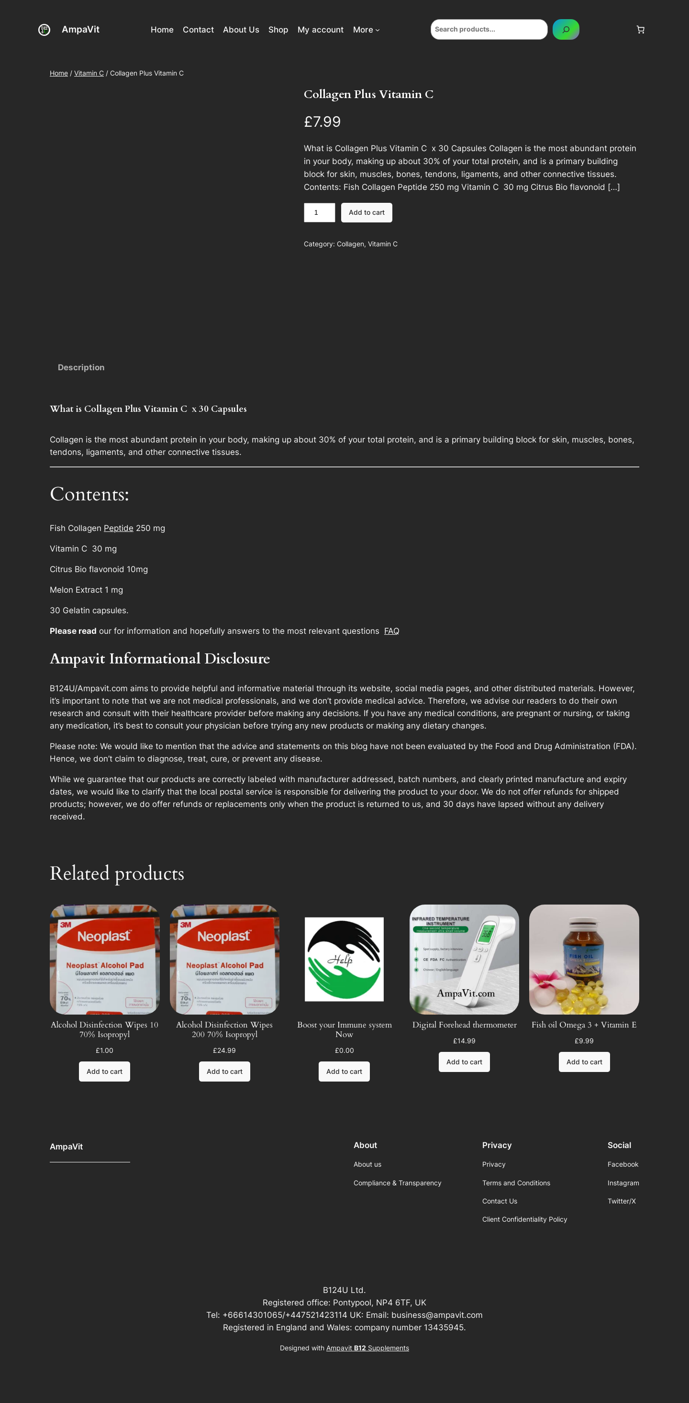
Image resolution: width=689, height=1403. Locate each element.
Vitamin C (89, 73)
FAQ (392, 631)
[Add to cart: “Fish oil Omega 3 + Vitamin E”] (584, 1062)
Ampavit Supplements (367, 1348)
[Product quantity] (319, 213)
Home (59, 73)
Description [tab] (81, 367)
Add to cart (367, 212)
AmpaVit (81, 29)
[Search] (566, 29)
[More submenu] (377, 29)
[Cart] (641, 30)
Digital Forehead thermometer (464, 1025)
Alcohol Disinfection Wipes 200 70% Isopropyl (224, 1029)
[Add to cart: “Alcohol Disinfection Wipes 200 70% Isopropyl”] (224, 1071)
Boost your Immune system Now (344, 1029)
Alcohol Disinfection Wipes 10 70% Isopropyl (104, 1029)
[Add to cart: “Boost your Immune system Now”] (344, 1071)
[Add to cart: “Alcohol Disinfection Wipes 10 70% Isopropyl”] (104, 1071)
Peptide (118, 528)
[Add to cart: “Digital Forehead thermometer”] (464, 1062)
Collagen (350, 244)
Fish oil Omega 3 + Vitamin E (584, 1025)
